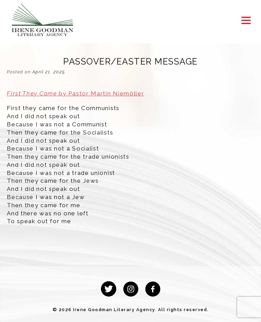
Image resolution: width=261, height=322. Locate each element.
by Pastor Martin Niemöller (75, 93)
